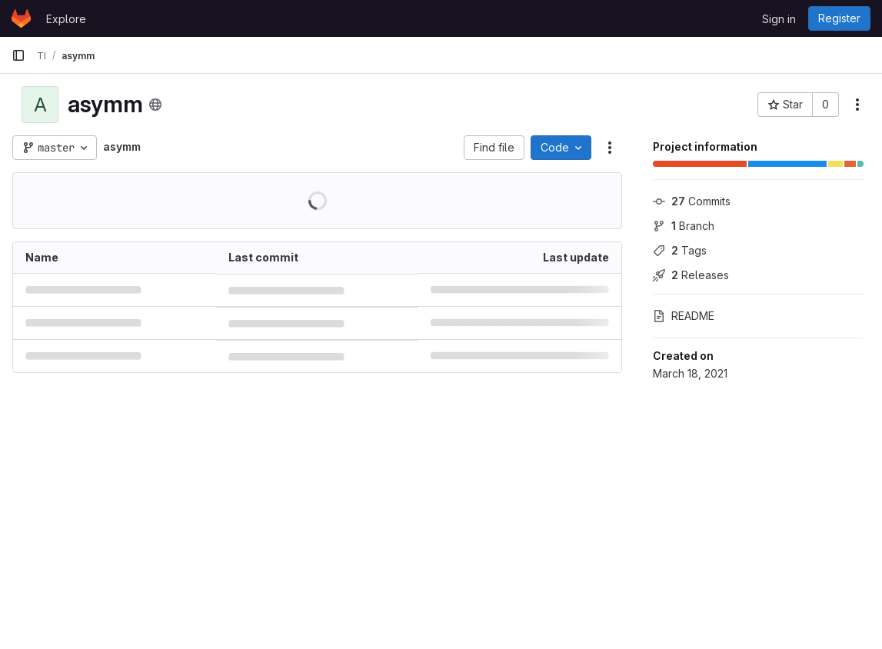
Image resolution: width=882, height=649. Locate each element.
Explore (66, 18)
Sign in (779, 18)
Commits (692, 201)
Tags (680, 250)
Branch (683, 225)
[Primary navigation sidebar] (18, 55)
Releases (691, 274)
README (683, 315)
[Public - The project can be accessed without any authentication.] (155, 104)
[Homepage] (21, 18)
